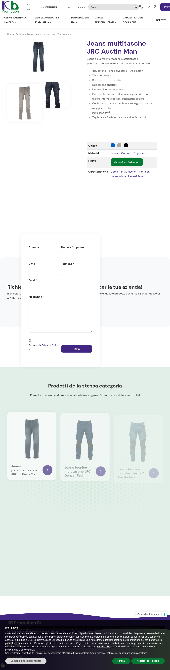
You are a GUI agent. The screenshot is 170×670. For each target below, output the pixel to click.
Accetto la (44, 348)
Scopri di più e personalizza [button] (26, 661)
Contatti (81, 7)
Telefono (67, 264)
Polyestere (139, 153)
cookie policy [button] (103, 646)
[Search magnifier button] (136, 7)
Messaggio (36, 297)
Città (33, 264)
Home (10, 34)
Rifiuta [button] (121, 661)
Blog (68, 7)
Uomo (114, 171)
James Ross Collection (126, 162)
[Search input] (111, 6)
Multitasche (128, 171)
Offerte (161, 20)
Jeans (30, 34)
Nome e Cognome (73, 247)
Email (33, 280)
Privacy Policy (50, 345)
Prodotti (20, 34)
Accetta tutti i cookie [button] (148, 661)
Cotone (125, 153)
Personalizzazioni (48, 6)
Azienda (35, 247)
